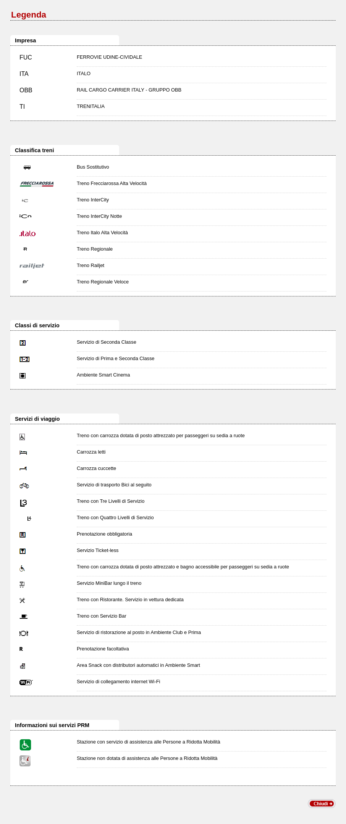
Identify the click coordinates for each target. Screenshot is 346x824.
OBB (25, 90)
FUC (25, 57)
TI (22, 106)
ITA (24, 74)
